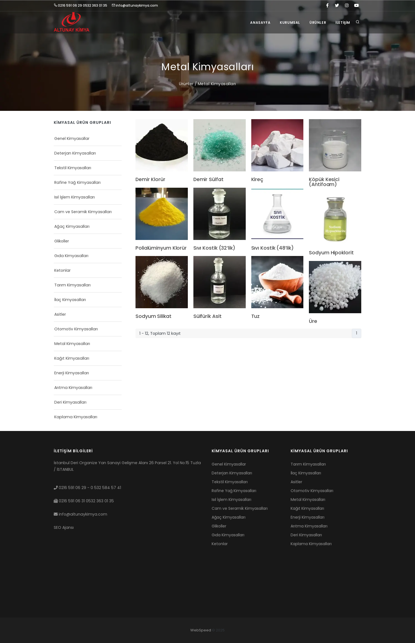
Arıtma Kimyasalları (73, 387)
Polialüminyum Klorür (161, 248)
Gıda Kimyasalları (71, 255)
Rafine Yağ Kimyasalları (77, 182)
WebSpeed (200, 630)
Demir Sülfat (208, 179)
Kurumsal (290, 22)
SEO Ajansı (64, 527)
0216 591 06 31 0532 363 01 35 (84, 501)
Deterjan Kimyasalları (75, 153)
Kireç (257, 179)
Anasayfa (260, 22)
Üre (313, 321)
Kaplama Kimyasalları (75, 417)
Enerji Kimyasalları (71, 373)
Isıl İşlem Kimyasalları (74, 197)
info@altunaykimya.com (135, 5)
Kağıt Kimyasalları (71, 358)
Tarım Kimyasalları (72, 285)
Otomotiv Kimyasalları (76, 329)
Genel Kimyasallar (71, 138)
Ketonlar (62, 270)
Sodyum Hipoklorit (331, 252)
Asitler (60, 314)
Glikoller (61, 241)
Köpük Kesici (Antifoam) (324, 182)
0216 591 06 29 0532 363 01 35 (80, 5)
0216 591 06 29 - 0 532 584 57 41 (87, 487)
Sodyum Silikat (153, 316)
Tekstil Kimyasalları (72, 168)
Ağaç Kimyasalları (71, 226)
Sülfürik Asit (207, 316)
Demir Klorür (150, 179)
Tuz (255, 316)
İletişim (342, 22)
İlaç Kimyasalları (70, 299)
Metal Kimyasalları (217, 84)
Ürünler (317, 22)
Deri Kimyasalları (70, 402)
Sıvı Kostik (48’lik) (272, 248)
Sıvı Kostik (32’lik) (214, 248)
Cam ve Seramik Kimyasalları (83, 212)
